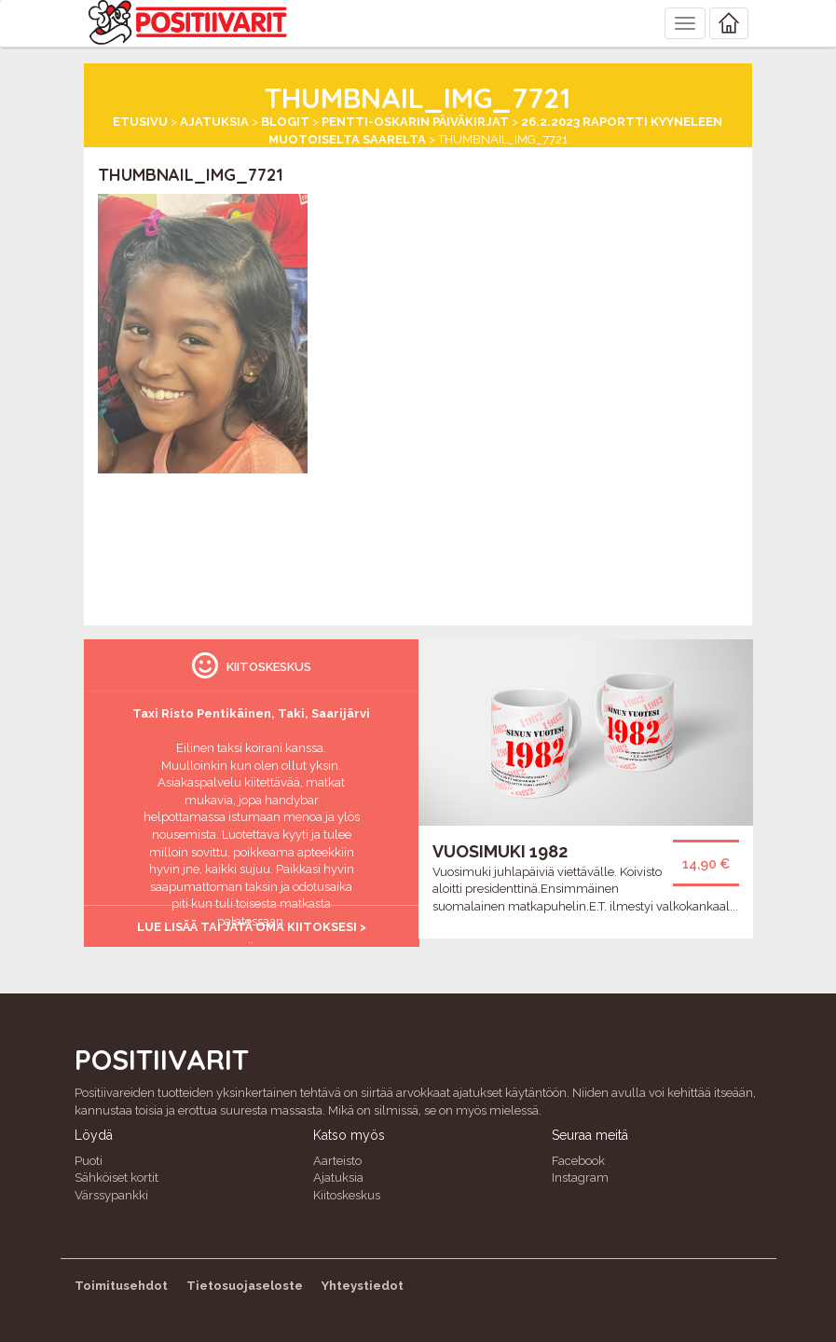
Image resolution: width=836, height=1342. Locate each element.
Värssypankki (111, 1195)
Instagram (580, 1178)
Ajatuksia (214, 122)
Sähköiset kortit (116, 1178)
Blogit (285, 122)
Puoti (89, 1161)
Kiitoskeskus (346, 1195)
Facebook (578, 1161)
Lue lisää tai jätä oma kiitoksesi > (251, 927)
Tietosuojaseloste (244, 1286)
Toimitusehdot (121, 1286)
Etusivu (140, 122)
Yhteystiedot (363, 1286)
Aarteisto (337, 1161)
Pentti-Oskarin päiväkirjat (415, 122)
